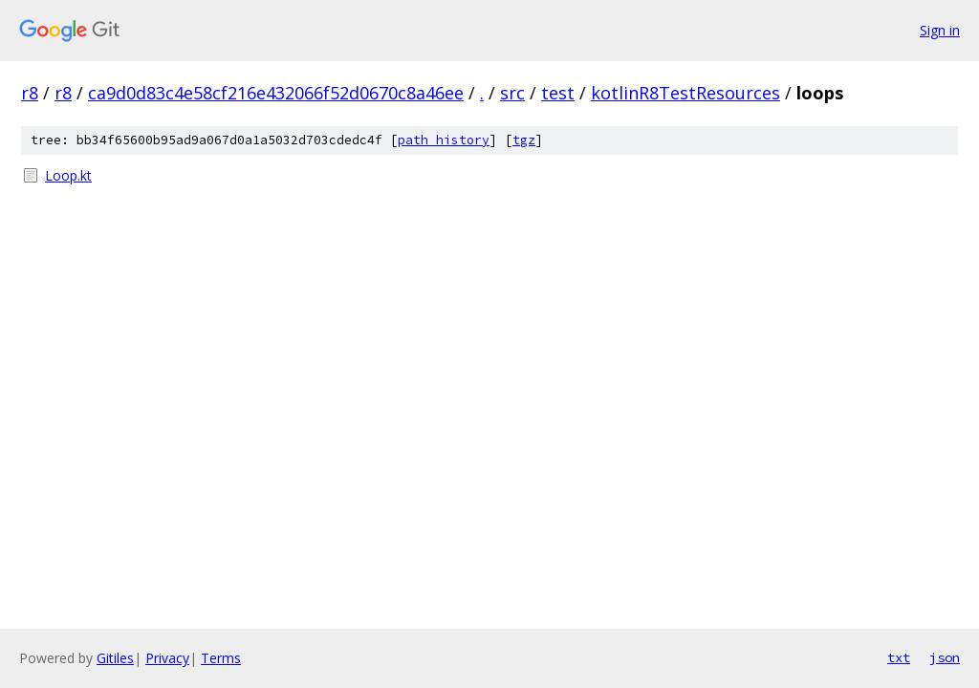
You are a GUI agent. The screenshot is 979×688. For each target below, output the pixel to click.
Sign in (940, 30)
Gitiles (115, 658)
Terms (221, 658)
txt (898, 657)
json (944, 657)
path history (444, 140)
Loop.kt (68, 175)
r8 (29, 92)
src (512, 92)
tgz (523, 140)
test (558, 92)
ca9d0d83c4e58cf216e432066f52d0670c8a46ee (276, 92)
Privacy (167, 658)
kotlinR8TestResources (685, 92)
